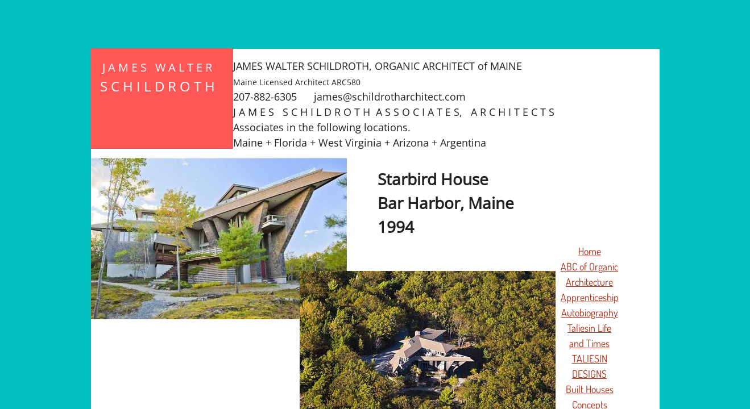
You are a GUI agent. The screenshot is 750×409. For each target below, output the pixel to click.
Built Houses (590, 389)
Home (589, 251)
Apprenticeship (590, 297)
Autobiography (589, 312)
